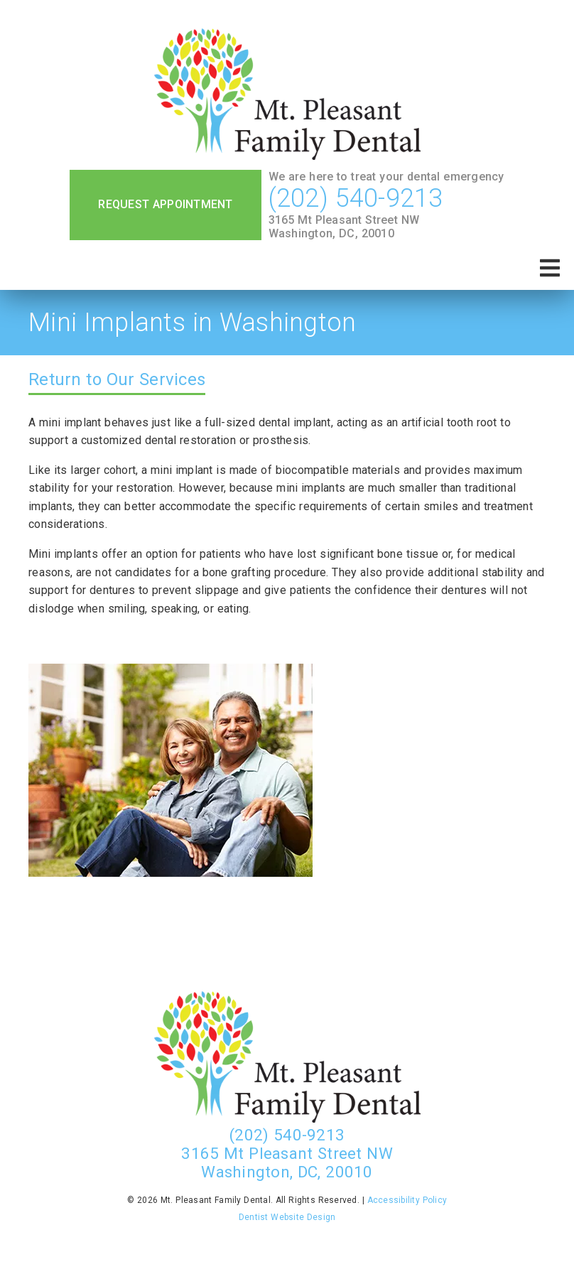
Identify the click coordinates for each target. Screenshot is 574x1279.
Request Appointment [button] (165, 204)
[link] (287, 95)
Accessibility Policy (407, 1200)
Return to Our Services (116, 379)
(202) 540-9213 (356, 198)
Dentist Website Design (287, 1217)
